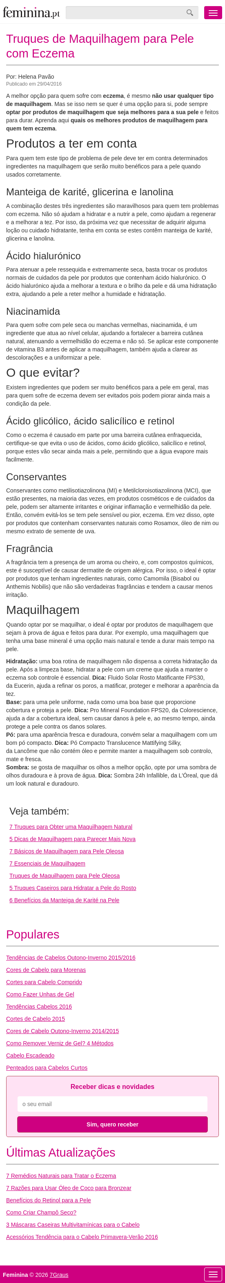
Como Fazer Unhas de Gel (40, 994)
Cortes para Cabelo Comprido (44, 982)
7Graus (59, 1275)
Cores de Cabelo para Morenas (46, 970)
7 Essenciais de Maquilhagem (47, 863)
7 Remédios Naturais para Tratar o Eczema (61, 1176)
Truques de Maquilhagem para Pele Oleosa (64, 875)
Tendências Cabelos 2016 (39, 1006)
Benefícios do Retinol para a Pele (48, 1200)
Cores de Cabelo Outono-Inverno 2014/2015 (62, 1031)
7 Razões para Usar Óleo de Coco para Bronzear (68, 1188)
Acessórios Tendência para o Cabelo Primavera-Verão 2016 (82, 1237)
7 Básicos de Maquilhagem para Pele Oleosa (66, 851)
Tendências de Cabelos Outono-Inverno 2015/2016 (71, 957)
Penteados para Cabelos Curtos (46, 1067)
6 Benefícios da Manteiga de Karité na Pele (64, 900)
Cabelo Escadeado (30, 1055)
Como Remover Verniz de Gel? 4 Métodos (60, 1043)
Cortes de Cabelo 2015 (35, 1019)
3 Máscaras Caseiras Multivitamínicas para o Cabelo (73, 1224)
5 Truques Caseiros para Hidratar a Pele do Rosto (72, 888)
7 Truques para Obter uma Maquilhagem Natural (70, 827)
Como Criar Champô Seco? (41, 1212)
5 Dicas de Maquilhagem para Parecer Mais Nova (72, 839)
